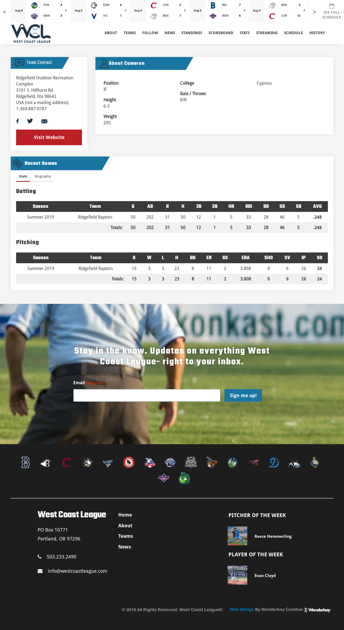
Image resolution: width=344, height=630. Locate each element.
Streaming (267, 33)
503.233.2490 (57, 557)
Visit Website (49, 137)
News (169, 33)
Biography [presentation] (43, 176)
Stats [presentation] (23, 176)
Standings (191, 33)
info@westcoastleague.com (72, 571)
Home (125, 515)
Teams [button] (130, 33)
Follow (150, 33)
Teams (125, 536)
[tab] (23, 177)
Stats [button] (245, 33)
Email (88, 383)
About (111, 33)
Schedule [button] (293, 33)
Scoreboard (221, 33)
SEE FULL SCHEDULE (331, 11)
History (317, 33)
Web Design (242, 609)
